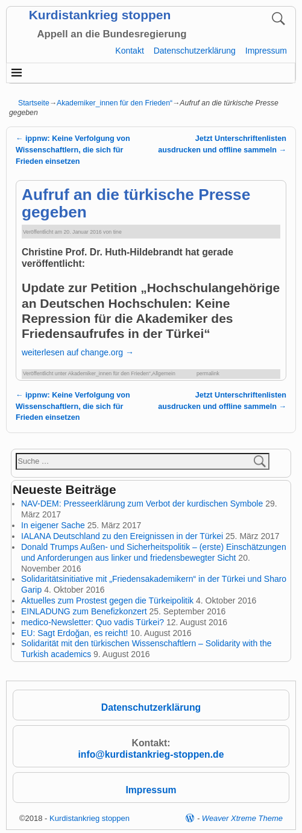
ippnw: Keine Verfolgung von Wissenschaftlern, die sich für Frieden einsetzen (73, 150)
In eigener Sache (53, 525)
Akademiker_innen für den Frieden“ (114, 103)
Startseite (33, 103)
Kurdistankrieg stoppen (100, 15)
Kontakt (129, 50)
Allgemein (163, 373)
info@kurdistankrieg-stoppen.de (151, 754)
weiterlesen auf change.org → (78, 352)
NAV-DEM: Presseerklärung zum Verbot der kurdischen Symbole (142, 503)
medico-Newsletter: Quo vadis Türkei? (92, 622)
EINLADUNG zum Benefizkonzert (84, 611)
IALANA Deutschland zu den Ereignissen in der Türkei (122, 536)
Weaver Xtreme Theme (242, 818)
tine (117, 232)
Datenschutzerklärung (195, 50)
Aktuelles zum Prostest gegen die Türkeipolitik (107, 600)
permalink (208, 373)
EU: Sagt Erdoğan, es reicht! (74, 633)
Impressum (266, 50)
